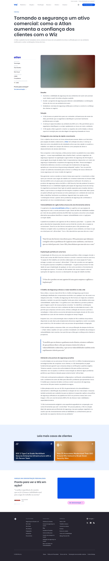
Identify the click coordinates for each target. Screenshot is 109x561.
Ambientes (28, 533)
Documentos (29, 536)
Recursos (49, 4)
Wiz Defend (28, 528)
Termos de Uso (63, 554)
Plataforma (23, 4)
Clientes (57, 4)
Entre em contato (64, 531)
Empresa (65, 4)
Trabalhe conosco (64, 524)
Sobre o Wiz (62, 521)
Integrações (29, 531)
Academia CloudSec (48, 530)
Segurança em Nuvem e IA (32, 521)
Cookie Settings (91, 554)
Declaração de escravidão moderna (77, 554)
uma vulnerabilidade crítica (60, 208)
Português (91, 518)
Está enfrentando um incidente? (87, 1)
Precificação (41, 4)
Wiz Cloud (28, 526)
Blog (44, 528)
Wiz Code (28, 524)
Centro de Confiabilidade (66, 533)
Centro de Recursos (47, 533)
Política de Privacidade (53, 554)
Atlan (66, 142)
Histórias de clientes (48, 521)
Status (44, 554)
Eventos (61, 528)
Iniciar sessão (74, 1)
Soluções (32, 4)
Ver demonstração (88, 4)
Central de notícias (64, 526)
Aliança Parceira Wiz (64, 536)
